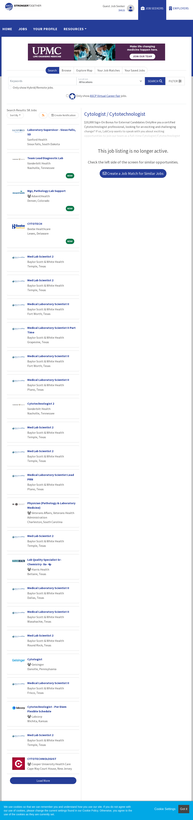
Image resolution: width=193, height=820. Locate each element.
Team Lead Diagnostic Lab (45, 158)
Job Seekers (152, 8)
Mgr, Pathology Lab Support (46, 191)
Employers (179, 8)
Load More (43, 780)
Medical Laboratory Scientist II (48, 304)
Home (7, 29)
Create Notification (63, 115)
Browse (66, 70)
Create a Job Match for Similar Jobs (133, 173)
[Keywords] (42, 81)
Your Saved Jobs (135, 70)
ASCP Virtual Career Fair (105, 96)
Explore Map (84, 70)
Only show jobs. (96, 96)
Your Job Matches (108, 70)
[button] (175, 81)
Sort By (14, 115)
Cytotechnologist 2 (40, 403)
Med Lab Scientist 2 (40, 256)
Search (52, 70)
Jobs (22, 29)
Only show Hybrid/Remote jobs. (33, 87)
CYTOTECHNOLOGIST (41, 759)
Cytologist (34, 659)
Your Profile (45, 29)
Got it (183, 809)
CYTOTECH (34, 224)
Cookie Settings (164, 809)
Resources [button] (74, 29)
